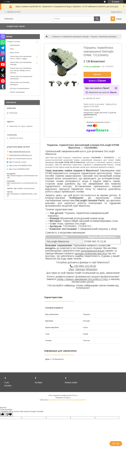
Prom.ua (75, 395)
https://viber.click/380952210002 (20, 165)
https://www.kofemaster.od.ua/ (19, 152)
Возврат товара (71, 382)
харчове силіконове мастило (90, 253)
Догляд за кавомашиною (19, 88)
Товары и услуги (13, 41)
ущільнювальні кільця (92, 250)
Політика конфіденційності (76, 400)
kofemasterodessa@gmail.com (20, 155)
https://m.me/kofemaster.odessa (20, 159)
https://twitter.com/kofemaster (24, 188)
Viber (71, 269)
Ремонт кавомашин (17, 92)
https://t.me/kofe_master (17, 162)
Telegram (80, 269)
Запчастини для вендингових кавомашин (21, 78)
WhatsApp (91, 269)
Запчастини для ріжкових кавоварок (20, 83)
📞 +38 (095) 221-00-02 (83, 266)
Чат (115, 443)
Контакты (7, 385)
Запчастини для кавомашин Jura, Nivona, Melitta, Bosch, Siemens (21, 70)
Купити (97, 74)
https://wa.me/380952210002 (19, 169)
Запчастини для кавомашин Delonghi (21, 63)
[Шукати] (97, 18)
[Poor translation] (9, 414)
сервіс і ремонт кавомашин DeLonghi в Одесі (82, 279)
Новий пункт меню (16, 26)
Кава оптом (14, 52)
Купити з (97, 81)
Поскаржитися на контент (57, 400)
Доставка (38, 382)
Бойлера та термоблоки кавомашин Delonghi (71, 37)
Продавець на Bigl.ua (63, 398)
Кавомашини (15, 45)
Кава (12, 49)
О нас (6, 382)
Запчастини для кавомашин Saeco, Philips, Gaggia (21, 57)
